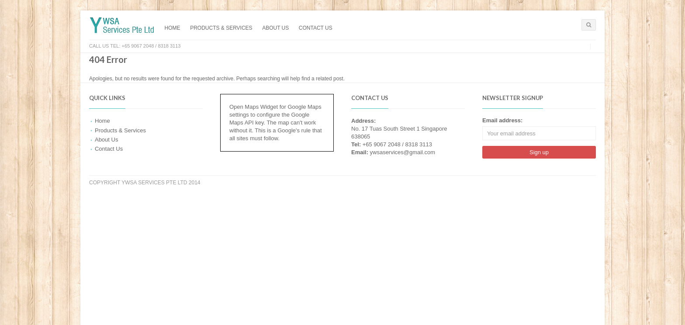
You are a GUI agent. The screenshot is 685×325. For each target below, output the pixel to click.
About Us (275, 28)
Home (172, 28)
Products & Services (221, 28)
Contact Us (315, 28)
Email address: (502, 120)
